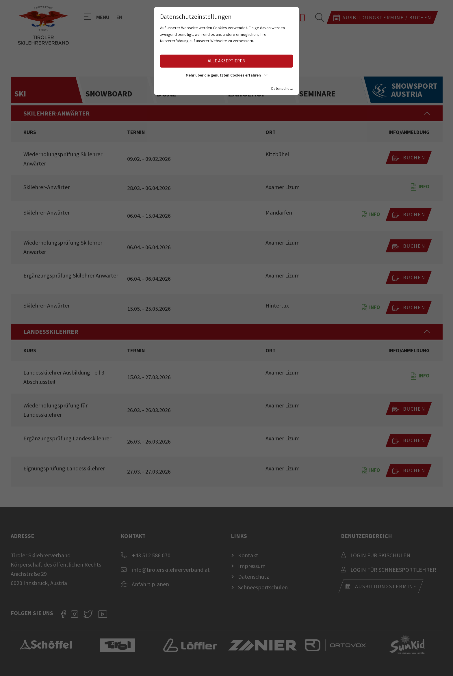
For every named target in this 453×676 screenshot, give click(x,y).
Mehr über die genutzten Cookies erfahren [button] (226, 75)
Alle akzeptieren (226, 61)
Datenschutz (282, 88)
